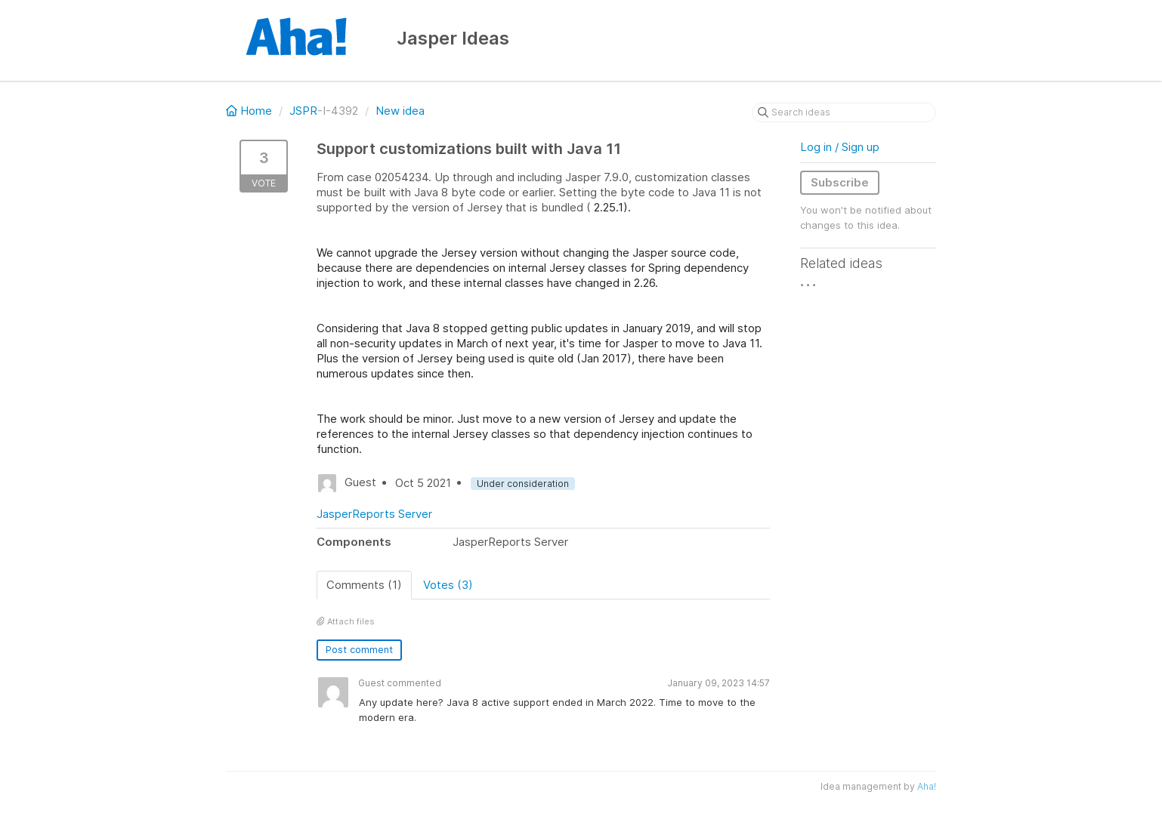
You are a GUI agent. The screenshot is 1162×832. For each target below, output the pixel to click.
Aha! (926, 786)
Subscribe (840, 182)
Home (250, 110)
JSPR (303, 110)
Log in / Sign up (839, 147)
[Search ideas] (844, 112)
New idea (400, 110)
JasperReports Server (374, 514)
